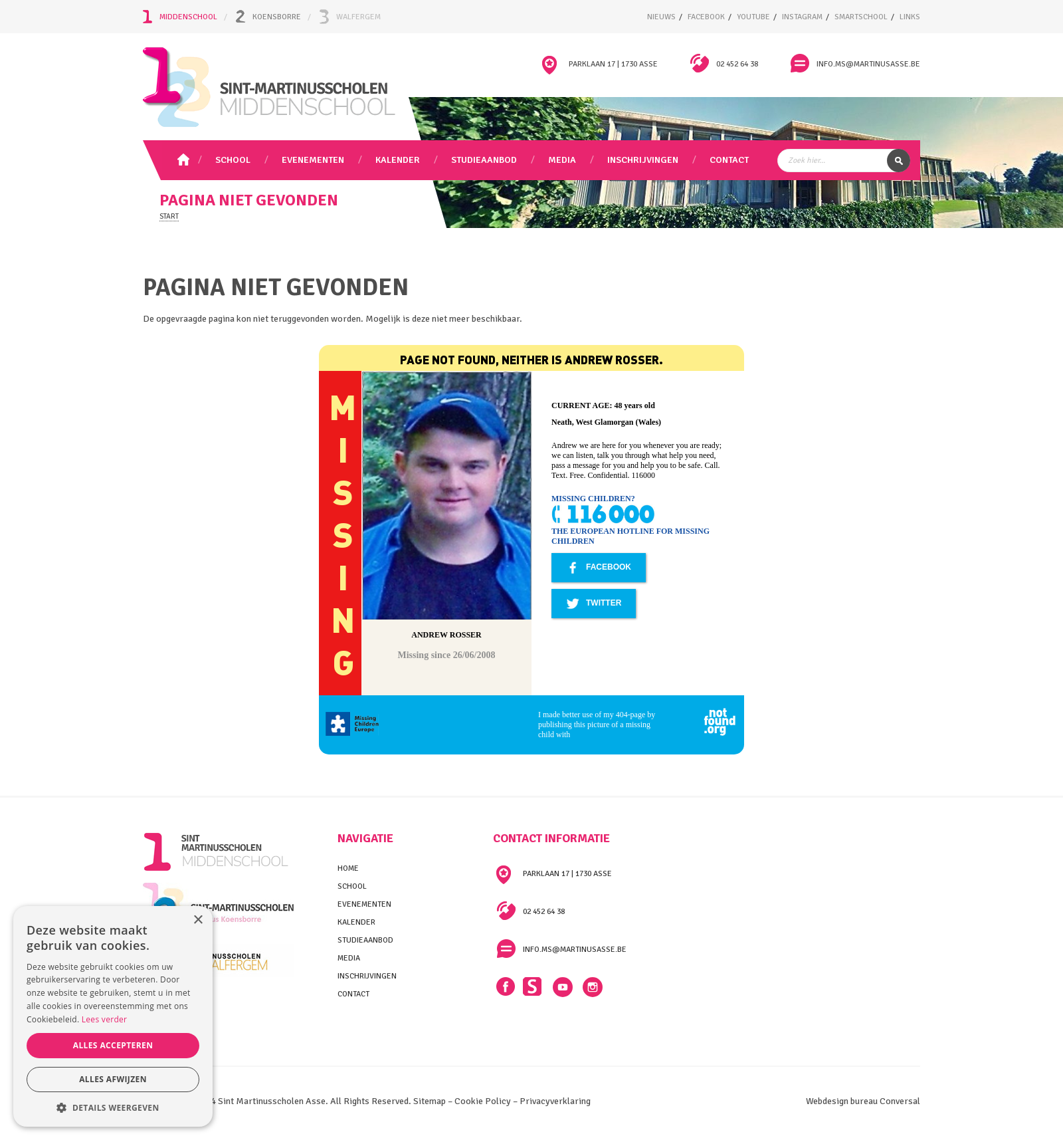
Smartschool (533, 987)
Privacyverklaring (555, 1101)
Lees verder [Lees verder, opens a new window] (105, 1019)
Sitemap (428, 1101)
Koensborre (276, 17)
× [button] (198, 920)
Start (169, 216)
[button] (113, 1107)
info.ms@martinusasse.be (868, 64)
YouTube (563, 987)
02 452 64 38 (737, 64)
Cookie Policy (482, 1101)
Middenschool (188, 17)
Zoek (898, 160)
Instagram (593, 987)
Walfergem (358, 17)
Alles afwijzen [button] (113, 1079)
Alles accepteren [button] (113, 1045)
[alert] (113, 1016)
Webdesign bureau (842, 1101)
